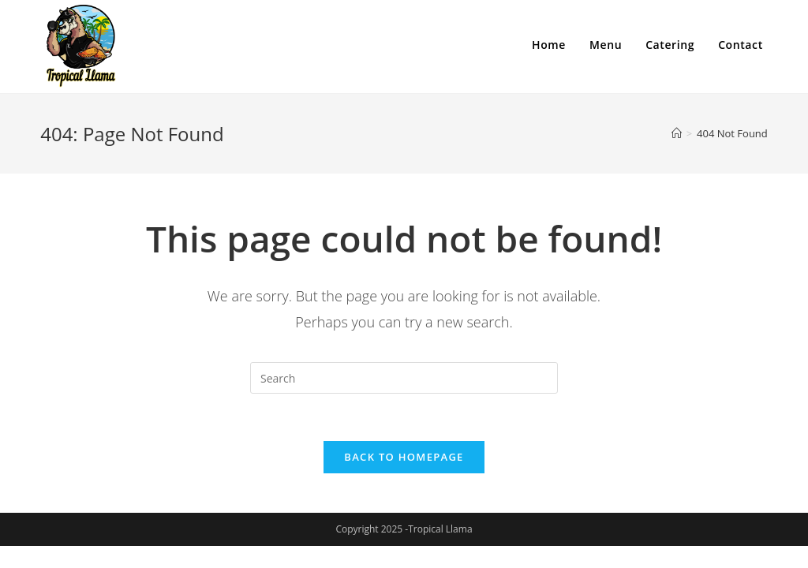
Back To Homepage (403, 457)
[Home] (676, 133)
